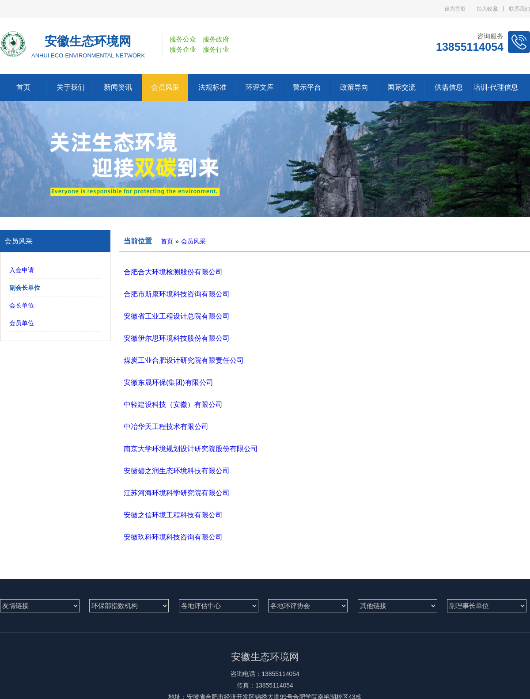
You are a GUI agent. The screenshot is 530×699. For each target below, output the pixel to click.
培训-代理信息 (495, 87)
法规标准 (212, 87)
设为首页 (455, 9)
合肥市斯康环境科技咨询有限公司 (177, 294)
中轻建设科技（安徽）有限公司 (173, 404)
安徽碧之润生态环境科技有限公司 (177, 471)
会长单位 (21, 305)
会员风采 (165, 87)
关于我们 (71, 87)
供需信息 (449, 87)
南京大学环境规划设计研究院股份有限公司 (191, 448)
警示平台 (307, 87)
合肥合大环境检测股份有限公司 (173, 272)
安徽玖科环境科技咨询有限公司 (173, 537)
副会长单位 (24, 287)
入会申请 (21, 270)
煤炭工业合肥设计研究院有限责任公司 (184, 360)
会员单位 (21, 323)
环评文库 (260, 87)
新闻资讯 (118, 87)
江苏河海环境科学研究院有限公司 (177, 493)
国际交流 (401, 87)
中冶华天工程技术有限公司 (166, 426)
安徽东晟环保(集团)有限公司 (168, 382)
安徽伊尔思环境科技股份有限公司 (177, 338)
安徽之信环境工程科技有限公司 (173, 515)
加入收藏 (487, 9)
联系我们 (519, 9)
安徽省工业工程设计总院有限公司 (177, 316)
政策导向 (354, 87)
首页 (23, 87)
